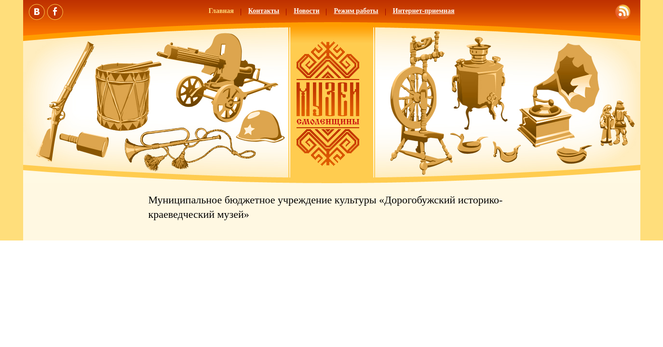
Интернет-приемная (424, 10)
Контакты (263, 10)
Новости (306, 10)
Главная (220, 10)
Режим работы (356, 10)
